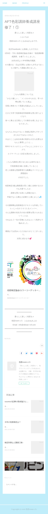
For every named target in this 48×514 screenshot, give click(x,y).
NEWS (14, 3)
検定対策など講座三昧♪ (14, 445)
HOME (5, 3)
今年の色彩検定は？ (13, 425)
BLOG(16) (7, 341)
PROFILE (25, 3)
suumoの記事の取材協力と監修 (17, 404)
